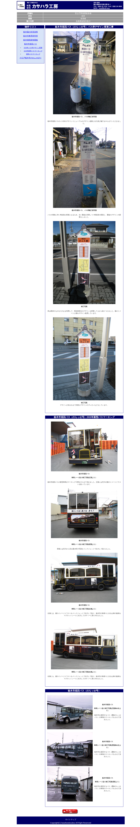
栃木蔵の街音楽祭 (30, 32)
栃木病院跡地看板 (30, 40)
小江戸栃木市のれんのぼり (30, 58)
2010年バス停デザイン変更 (33, 47)
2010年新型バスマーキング (33, 51)
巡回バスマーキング (33, 54)
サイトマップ (70, 819)
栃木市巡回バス (30, 44)
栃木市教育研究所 (30, 36)
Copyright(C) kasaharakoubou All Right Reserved (70, 823)
